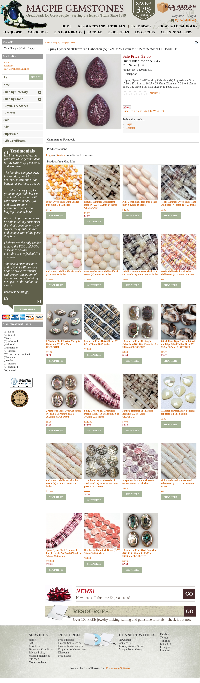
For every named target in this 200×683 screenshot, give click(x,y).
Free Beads (64, 655)
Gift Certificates (14, 141)
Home (47, 42)
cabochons (38, 32)
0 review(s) (155, 92)
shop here (56, 215)
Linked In (165, 643)
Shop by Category (61, 42)
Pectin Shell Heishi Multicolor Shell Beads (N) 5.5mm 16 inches (177, 273)
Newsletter (125, 639)
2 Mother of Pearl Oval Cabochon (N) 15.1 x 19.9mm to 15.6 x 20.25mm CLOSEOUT (63, 413)
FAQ (31, 642)
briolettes (118, 32)
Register (177, 16)
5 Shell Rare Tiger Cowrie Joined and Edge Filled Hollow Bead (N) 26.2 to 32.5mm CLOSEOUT (178, 344)
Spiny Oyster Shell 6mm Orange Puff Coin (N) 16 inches (62, 203)
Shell (73, 42)
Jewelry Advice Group (131, 646)
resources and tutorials (101, 26)
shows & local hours (177, 26)
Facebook (165, 634)
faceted (94, 32)
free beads (141, 26)
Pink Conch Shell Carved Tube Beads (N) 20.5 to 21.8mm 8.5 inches (62, 483)
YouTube (165, 640)
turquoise (12, 32)
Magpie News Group (130, 649)
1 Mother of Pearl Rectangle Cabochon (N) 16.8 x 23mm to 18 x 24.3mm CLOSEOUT (140, 344)
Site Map (34, 658)
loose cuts (145, 32)
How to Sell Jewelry (69, 642)
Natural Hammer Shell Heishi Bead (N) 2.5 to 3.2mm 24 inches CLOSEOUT (100, 204)
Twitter (164, 637)
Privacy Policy (37, 652)
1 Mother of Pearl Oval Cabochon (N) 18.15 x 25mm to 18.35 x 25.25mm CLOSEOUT (139, 553)
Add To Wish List (154, 111)
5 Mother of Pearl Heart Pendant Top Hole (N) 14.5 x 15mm (177, 412)
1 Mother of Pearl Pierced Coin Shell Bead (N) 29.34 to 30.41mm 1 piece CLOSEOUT (101, 483)
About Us (34, 646)
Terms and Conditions (41, 649)
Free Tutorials (66, 639)
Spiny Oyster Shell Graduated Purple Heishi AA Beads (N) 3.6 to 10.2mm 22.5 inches (101, 413)
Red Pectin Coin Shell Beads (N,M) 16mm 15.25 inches (102, 551)
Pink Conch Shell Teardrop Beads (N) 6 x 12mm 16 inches (139, 203)
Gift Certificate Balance (16, 68)
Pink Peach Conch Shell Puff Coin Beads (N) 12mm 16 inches (101, 273)
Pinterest (165, 650)
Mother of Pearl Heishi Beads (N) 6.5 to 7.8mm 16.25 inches (101, 342)
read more (28, 309)
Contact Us (125, 642)
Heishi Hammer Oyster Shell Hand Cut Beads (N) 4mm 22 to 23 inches (179, 203)
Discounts (63, 652)
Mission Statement (39, 655)
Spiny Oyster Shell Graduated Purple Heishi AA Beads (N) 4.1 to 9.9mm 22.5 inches (63, 553)
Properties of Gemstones (72, 649)
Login (192, 16)
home (67, 26)
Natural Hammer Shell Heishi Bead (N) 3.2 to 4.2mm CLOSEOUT (137, 413)
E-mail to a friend (132, 111)
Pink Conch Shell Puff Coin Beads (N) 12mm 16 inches (63, 273)
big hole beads (68, 32)
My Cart (180, 20)
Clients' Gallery (176, 32)
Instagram (165, 647)
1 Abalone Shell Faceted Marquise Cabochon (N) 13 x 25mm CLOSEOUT (63, 344)
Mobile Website (37, 662)
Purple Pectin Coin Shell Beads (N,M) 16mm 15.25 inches (138, 482)
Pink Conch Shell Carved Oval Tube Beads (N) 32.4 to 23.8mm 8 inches (177, 483)
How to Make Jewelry (70, 646)
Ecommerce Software (118, 668)
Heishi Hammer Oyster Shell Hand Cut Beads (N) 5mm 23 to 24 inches (140, 273)
